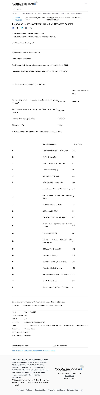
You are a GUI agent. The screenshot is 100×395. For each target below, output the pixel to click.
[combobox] (50, 9)
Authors (29, 390)
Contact (20, 390)
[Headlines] (25, 3)
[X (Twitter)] (82, 390)
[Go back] (19, 18)
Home (14, 13)
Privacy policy (72, 390)
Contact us (69, 376)
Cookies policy (40, 390)
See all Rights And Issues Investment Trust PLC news (33, 350)
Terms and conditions (56, 390)
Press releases (27, 13)
